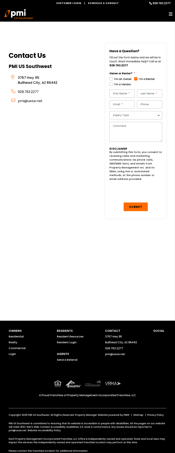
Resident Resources (70, 336)
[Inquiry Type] (135, 115)
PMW (126, 415)
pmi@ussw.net (30, 101)
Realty (13, 342)
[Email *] (121, 104)
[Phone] (149, 104)
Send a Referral (67, 360)
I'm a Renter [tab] (147, 79)
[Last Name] (149, 93)
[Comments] (135, 132)
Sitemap (138, 415)
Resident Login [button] (67, 342)
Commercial (17, 348)
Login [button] (12, 354)
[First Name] (121, 93)
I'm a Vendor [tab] (122, 84)
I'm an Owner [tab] (123, 79)
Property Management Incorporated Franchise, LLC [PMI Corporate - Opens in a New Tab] (101, 395)
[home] (18, 14)
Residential (16, 336)
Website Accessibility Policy (44, 430)
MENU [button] (170, 14)
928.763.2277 (162, 3)
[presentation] (136, 191)
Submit (135, 207)
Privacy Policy (155, 415)
